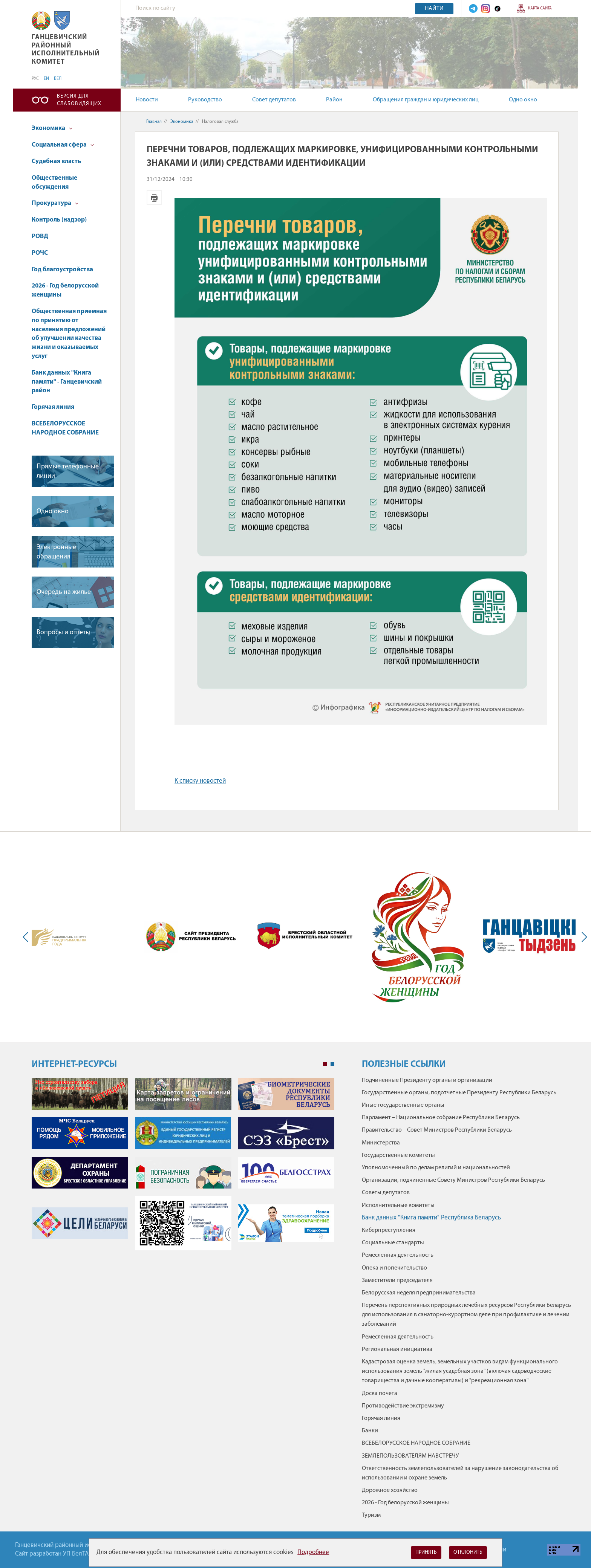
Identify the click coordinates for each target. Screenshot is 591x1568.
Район (334, 100)
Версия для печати (154, 197)
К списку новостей (200, 781)
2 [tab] (332, 1064)
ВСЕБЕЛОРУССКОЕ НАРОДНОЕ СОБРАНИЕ (65, 428)
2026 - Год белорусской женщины (65, 290)
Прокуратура (55, 203)
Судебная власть (56, 161)
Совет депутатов (274, 100)
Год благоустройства (62, 269)
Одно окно (523, 100)
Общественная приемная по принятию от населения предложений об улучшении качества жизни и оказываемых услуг (69, 333)
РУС (35, 78)
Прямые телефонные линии (68, 471)
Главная (154, 121)
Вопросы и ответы (63, 632)
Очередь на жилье (64, 592)
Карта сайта (540, 8)
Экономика (52, 128)
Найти (434, 9)
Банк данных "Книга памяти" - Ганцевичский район (67, 382)
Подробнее (313, 1552)
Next (582, 937)
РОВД (40, 236)
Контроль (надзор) (59, 220)
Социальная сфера (63, 145)
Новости (147, 100)
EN (46, 78)
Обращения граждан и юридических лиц (426, 100)
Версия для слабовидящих (79, 100)
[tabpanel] (183, 1168)
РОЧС (40, 253)
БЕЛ (57, 78)
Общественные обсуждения (54, 182)
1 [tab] (325, 1064)
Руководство (205, 100)
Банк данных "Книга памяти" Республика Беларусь (431, 1218)
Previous (27, 937)
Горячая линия (53, 407)
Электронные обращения (56, 552)
